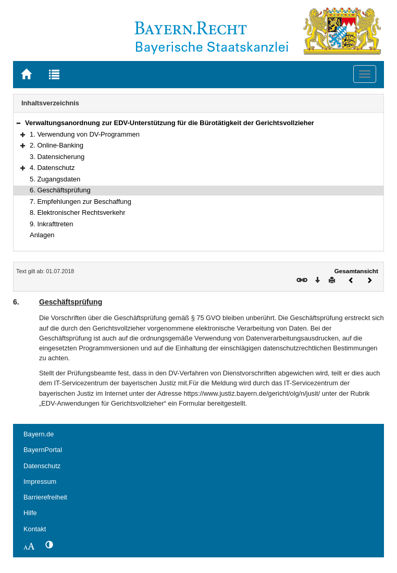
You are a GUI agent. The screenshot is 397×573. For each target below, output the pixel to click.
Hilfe (30, 513)
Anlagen (42, 235)
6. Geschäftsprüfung (60, 190)
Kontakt (34, 529)
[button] (18, 123)
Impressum (39, 481)
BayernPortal (42, 450)
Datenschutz (41, 466)
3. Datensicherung (57, 157)
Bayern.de (38, 434)
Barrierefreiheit (45, 497)
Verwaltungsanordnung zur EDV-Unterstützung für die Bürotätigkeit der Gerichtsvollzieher (169, 123)
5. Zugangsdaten (55, 179)
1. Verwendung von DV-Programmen (85, 134)
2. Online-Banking (56, 145)
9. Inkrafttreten (51, 224)
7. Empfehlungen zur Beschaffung (80, 201)
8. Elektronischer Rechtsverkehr (78, 212)
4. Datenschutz (52, 168)
